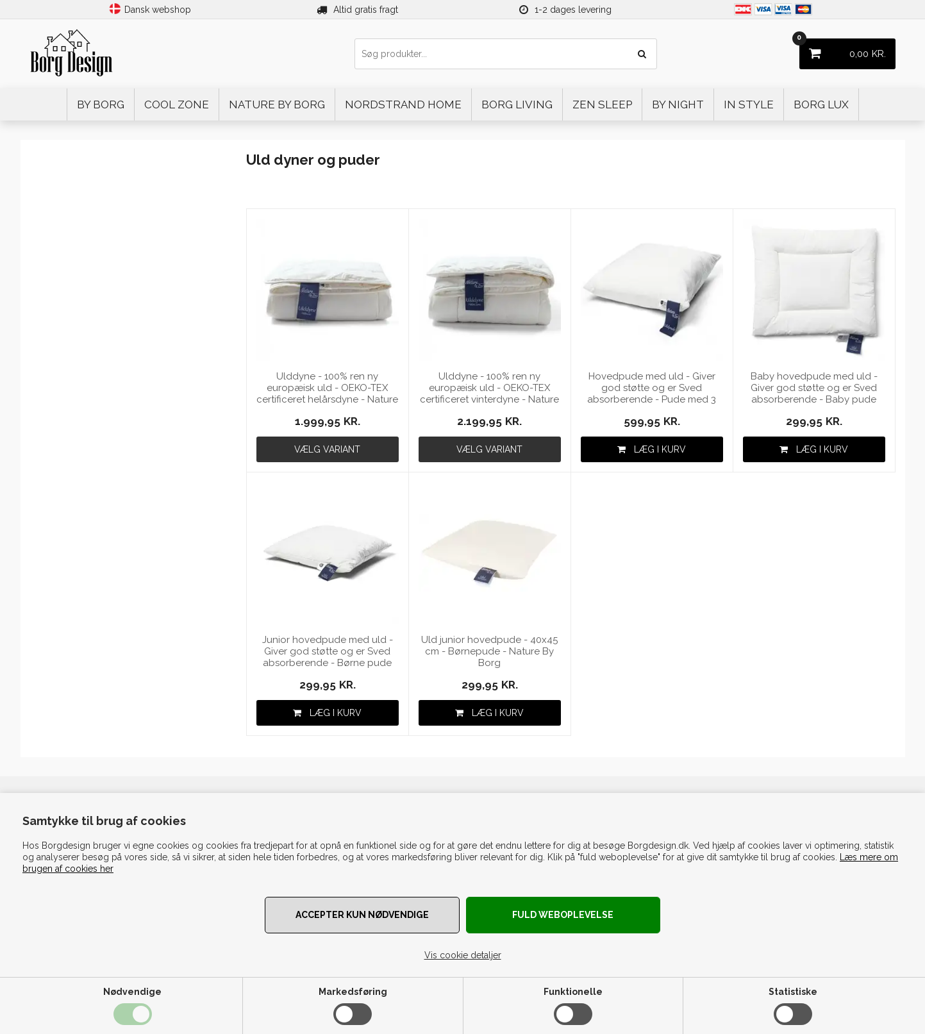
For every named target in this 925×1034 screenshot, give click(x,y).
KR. (842, 49)
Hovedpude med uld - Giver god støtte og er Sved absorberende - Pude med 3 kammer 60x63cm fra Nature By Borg (652, 388)
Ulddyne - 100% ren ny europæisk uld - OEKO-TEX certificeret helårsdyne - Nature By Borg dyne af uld (327, 388)
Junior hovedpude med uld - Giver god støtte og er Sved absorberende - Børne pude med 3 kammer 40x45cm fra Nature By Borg (327, 651)
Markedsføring (353, 991)
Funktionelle (573, 991)
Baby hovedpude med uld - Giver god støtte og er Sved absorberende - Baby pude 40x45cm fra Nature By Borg (813, 388)
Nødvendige (132, 991)
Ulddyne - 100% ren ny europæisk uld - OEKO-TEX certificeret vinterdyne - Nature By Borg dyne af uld (489, 388)
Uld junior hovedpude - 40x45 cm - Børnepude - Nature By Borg (489, 651)
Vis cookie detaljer (462, 955)
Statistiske (793, 991)
